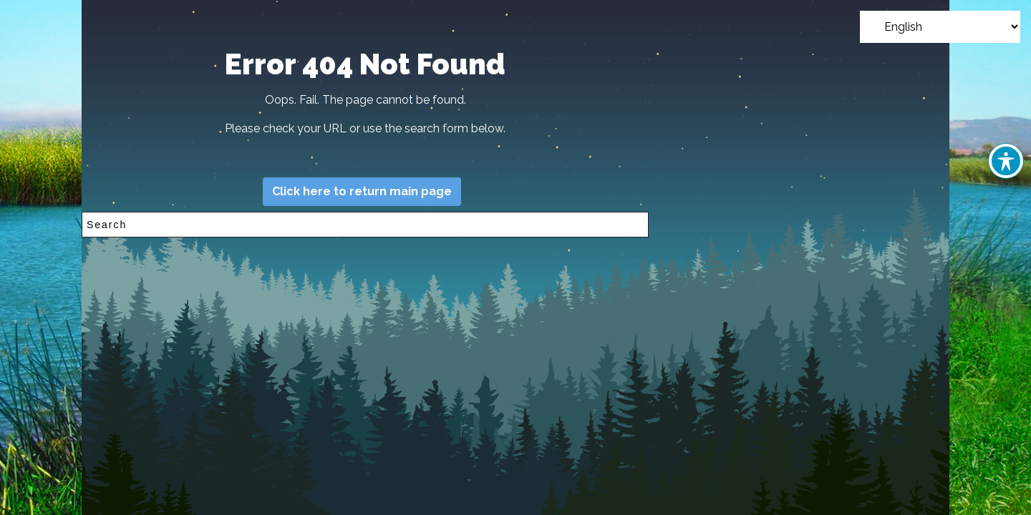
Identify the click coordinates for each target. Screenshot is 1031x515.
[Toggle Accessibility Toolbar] (1006, 161)
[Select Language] (940, 27)
